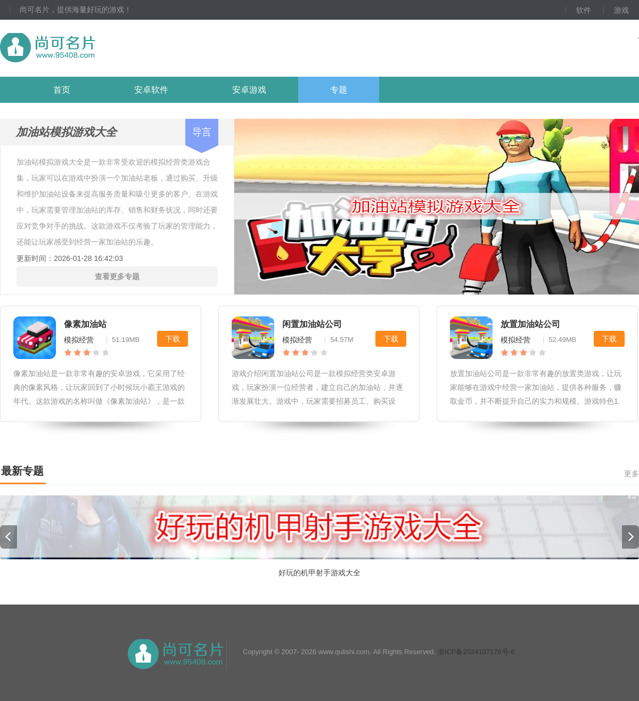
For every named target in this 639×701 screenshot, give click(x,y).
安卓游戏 (249, 89)
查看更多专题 (117, 276)
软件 (583, 10)
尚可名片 (106, 48)
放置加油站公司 (530, 324)
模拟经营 (79, 340)
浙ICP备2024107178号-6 (476, 652)
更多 (631, 473)
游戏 (621, 10)
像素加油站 (85, 324)
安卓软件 (151, 89)
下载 (172, 339)
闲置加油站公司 (312, 324)
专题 (338, 89)
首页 (61, 89)
